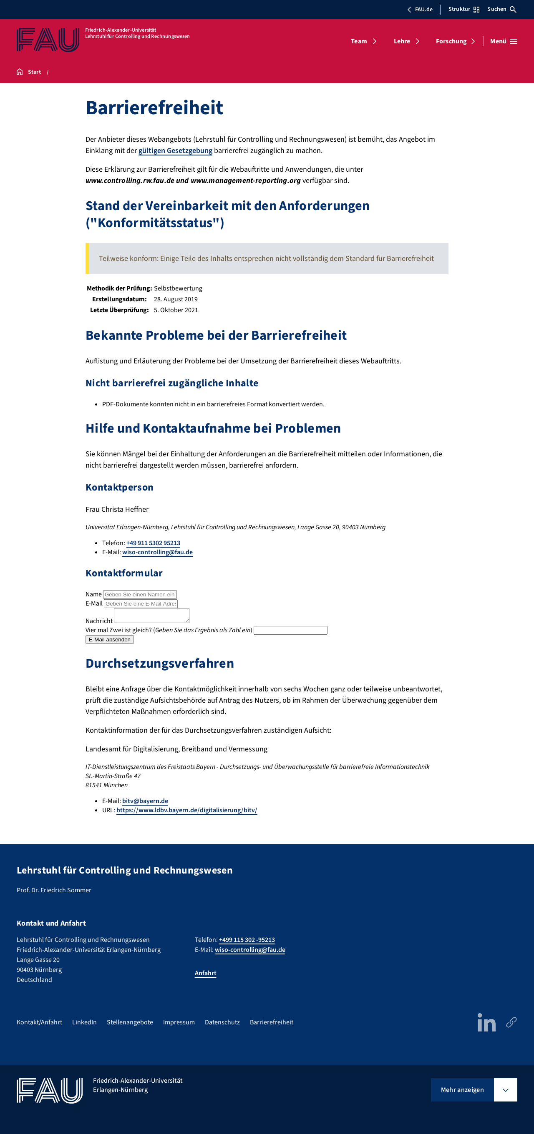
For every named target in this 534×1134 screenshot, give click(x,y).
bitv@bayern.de (145, 803)
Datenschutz (222, 1022)
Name (94, 594)
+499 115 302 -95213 (247, 939)
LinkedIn (84, 1022)
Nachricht (99, 623)
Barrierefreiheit (271, 1022)
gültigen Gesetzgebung (175, 150)
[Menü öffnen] (503, 41)
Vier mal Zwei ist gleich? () (169, 632)
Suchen (501, 9)
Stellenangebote (130, 1022)
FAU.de (420, 9)
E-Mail (94, 603)
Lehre (402, 41)
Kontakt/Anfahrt (39, 1022)
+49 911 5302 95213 (153, 543)
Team (359, 41)
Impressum (179, 1022)
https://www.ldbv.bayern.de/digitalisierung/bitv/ (186, 812)
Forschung (451, 41)
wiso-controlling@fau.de (157, 552)
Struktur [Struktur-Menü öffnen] (463, 9)
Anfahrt (206, 973)
